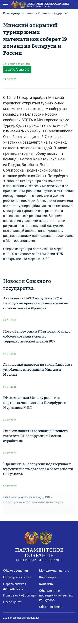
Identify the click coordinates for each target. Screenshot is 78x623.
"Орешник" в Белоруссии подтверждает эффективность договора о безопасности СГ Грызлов (38, 468)
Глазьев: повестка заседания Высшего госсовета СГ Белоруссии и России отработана (35, 435)
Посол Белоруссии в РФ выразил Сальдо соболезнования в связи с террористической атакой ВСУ (37, 336)
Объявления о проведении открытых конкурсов (56, 595)
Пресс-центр (11, 13)
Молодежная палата (54, 570)
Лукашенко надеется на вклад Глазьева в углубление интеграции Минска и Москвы (38, 369)
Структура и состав (17, 577)
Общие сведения (15, 570)
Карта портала (49, 577)
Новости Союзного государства (47, 13)
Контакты (46, 584)
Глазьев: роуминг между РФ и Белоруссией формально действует (33, 499)
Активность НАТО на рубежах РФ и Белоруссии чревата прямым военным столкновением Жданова (35, 302)
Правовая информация (20, 595)
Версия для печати (18, 64)
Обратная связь (50, 607)
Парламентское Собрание (39, 554)
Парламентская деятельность (14, 586)
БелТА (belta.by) (17, 69)
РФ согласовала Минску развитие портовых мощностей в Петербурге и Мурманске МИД (34, 402)
